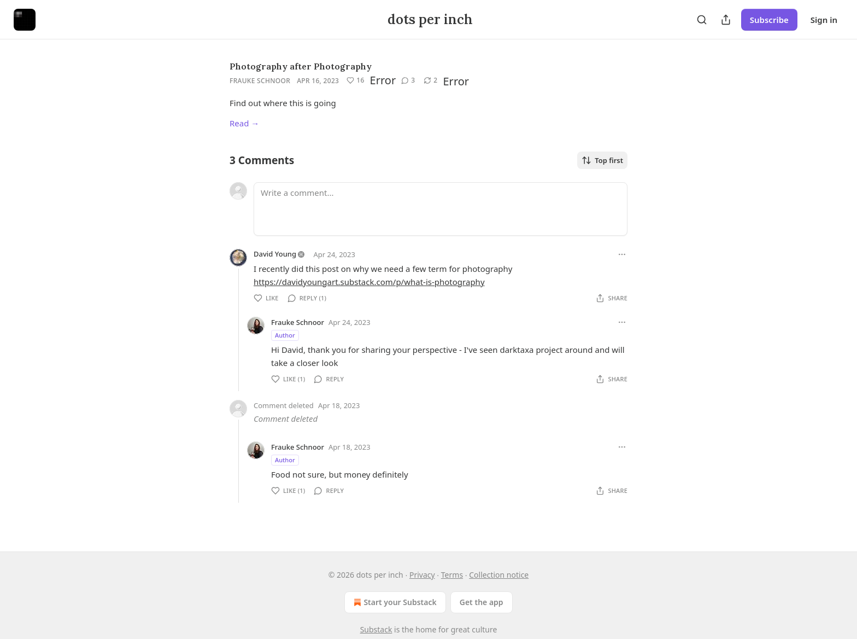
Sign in (824, 19)
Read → (244, 123)
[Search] (702, 20)
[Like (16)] (355, 80)
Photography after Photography (301, 66)
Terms (452, 575)
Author (285, 335)
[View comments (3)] (408, 80)
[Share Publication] (726, 20)
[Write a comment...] (440, 209)
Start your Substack (393, 602)
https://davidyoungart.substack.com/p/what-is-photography (369, 281)
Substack (376, 629)
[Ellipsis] (622, 254)
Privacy (422, 575)
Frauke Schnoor (260, 80)
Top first (602, 160)
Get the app (481, 602)
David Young (275, 254)
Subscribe (769, 19)
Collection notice (499, 575)
